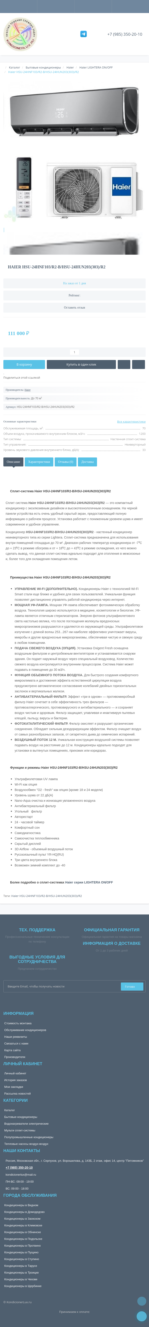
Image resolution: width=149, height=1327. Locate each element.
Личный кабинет (15, 1073)
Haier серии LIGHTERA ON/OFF (89, 882)
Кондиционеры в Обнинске (22, 1232)
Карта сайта (12, 1050)
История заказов (15, 1080)
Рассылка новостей (17, 1093)
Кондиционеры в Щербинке (22, 1286)
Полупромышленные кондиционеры (28, 1137)
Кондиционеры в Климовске (23, 1225)
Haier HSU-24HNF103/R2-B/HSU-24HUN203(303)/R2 (46, 896)
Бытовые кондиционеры (20, 1117)
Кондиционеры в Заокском (22, 1218)
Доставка (87, 462)
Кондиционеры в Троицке (21, 1272)
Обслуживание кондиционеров (25, 1030)
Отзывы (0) (65, 462)
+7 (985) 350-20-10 (124, 34)
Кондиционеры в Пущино (21, 1252)
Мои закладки (13, 1087)
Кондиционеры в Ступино (21, 1259)
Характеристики (39, 462)
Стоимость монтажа (18, 1023)
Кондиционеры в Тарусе (20, 1265)
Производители (14, 1057)
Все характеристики (131, 422)
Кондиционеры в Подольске (23, 1239)
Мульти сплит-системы (19, 1130)
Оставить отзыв (74, 307)
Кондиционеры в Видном (21, 1205)
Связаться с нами (16, 1043)
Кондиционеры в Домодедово (24, 1212)
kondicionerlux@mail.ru (21, 1174)
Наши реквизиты (15, 1036)
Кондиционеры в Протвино (22, 1245)
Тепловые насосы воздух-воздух (26, 1144)
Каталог (9, 1110)
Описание (13, 462)
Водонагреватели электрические (26, 1123)
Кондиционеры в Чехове (20, 1279)
